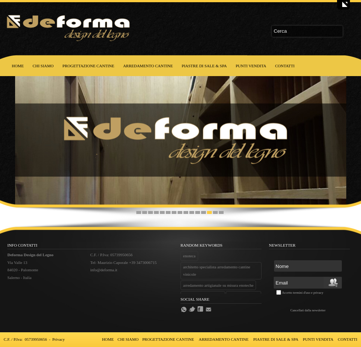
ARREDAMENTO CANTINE (148, 66)
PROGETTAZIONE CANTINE (89, 66)
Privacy (58, 339)
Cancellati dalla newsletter (307, 310)
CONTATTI (285, 66)
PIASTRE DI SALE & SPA (204, 66)
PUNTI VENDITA (251, 66)
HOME (18, 66)
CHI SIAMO (42, 66)
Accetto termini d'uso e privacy (302, 292)
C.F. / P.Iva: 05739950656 (25, 339)
